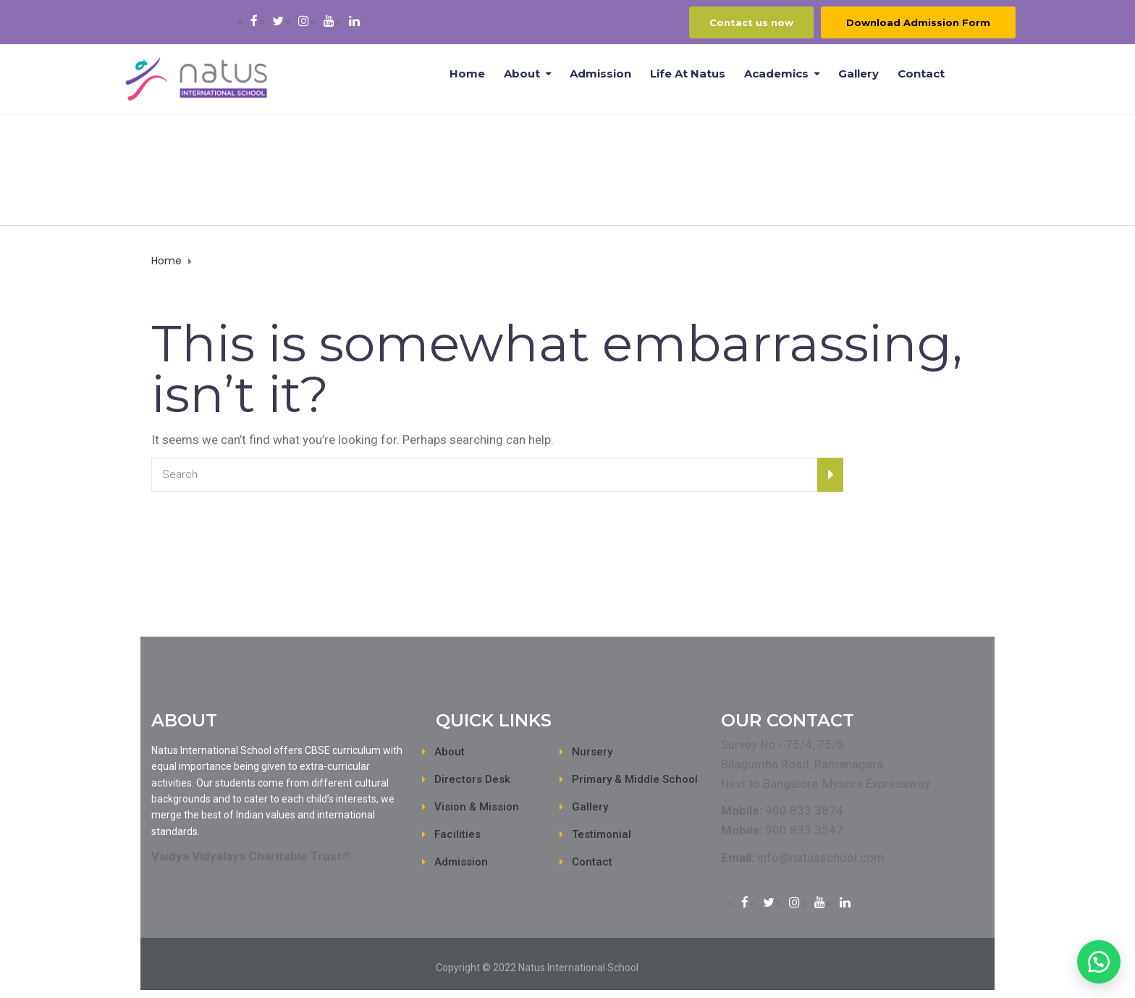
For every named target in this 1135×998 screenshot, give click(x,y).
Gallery (858, 73)
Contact (921, 73)
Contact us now (751, 22)
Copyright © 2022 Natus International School (537, 967)
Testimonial (601, 834)
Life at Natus (687, 73)
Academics (776, 73)
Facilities (457, 834)
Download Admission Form (918, 22)
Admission (600, 73)
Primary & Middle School (635, 779)
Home (467, 73)
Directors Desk (472, 779)
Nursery (592, 751)
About (522, 73)
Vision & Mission (476, 806)
